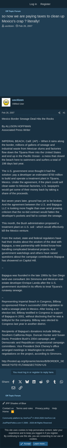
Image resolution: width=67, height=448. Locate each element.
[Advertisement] (33, 62)
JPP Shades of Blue (14, 403)
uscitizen (9, 26)
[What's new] (55, 4)
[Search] (62, 4)
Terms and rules (24, 408)
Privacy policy (42, 408)
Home (6, 411)
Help (54, 408)
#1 (64, 113)
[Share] (59, 113)
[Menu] (5, 4)
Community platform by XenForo (29, 418)
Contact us (8, 408)
